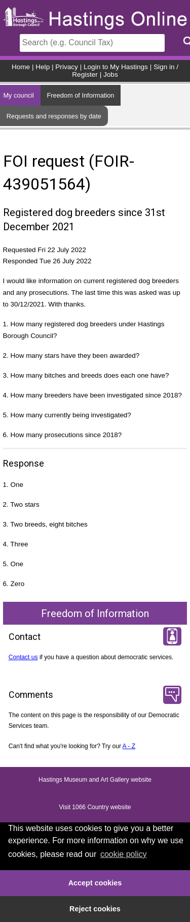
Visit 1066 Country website (95, 807)
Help (42, 67)
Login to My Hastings (116, 67)
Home (21, 67)
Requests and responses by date (54, 116)
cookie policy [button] (123, 854)
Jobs (110, 74)
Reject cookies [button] (95, 909)
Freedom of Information (80, 95)
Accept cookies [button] (95, 883)
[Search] (92, 43)
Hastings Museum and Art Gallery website (95, 780)
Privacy (66, 67)
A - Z (129, 746)
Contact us (23, 657)
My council (18, 95)
